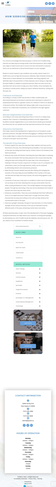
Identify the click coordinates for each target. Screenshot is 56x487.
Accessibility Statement (20, 479)
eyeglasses (19, 281)
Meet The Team (20, 247)
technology (19, 306)
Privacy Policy (32, 479)
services (18, 273)
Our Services (19, 242)
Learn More (28, 323)
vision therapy (20, 269)
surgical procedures (22, 289)
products (18, 293)
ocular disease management (24, 302)
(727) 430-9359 (28, 411)
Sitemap (39, 479)
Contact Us (19, 258)
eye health (19, 285)
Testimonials (20, 253)
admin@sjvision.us (28, 420)
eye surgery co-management (25, 298)
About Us (18, 237)
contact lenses (20, 277)
